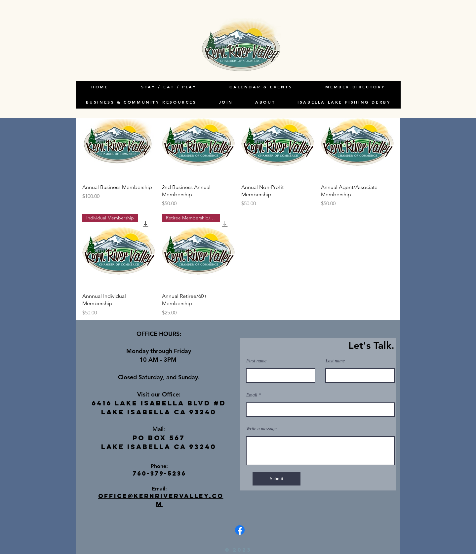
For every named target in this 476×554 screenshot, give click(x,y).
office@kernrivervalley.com (160, 499)
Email (251, 395)
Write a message (261, 429)
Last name (335, 361)
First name (256, 361)
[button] (265, 102)
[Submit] (276, 478)
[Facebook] (239, 530)
